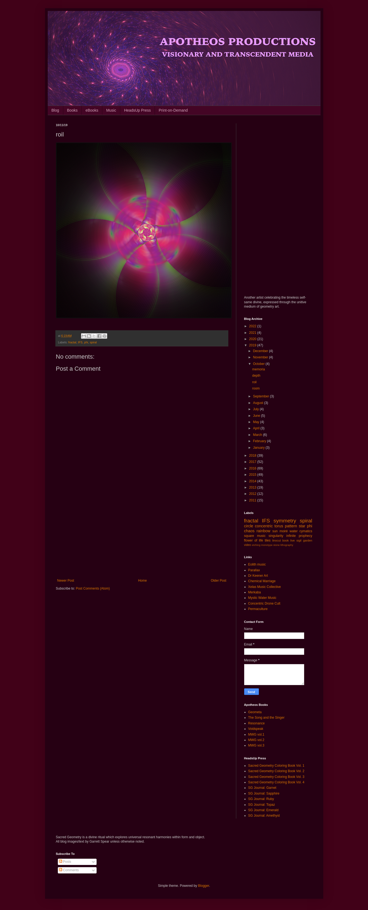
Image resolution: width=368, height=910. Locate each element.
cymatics (306, 531)
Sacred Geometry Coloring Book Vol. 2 (276, 771)
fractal (72, 342)
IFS (80, 342)
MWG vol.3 (256, 745)
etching (256, 544)
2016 (253, 468)
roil (254, 382)
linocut (276, 540)
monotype (267, 544)
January (259, 448)
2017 (253, 462)
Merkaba (254, 592)
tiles (267, 540)
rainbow (263, 531)
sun (274, 531)
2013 (253, 487)
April (256, 428)
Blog (55, 110)
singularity (275, 536)
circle (248, 526)
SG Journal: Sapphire (264, 793)
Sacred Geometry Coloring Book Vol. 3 (276, 777)
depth (256, 375)
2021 (253, 333)
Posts (65, 862)
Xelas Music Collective (264, 587)
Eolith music (257, 564)
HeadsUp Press (137, 110)
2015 (253, 475)
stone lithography (283, 544)
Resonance (256, 723)
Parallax (254, 570)
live (292, 540)
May (256, 422)
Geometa (255, 712)
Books (72, 110)
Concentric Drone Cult (264, 603)
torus (278, 526)
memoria (258, 369)
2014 (253, 481)
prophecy (305, 536)
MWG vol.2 (256, 740)
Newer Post (65, 580)
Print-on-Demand (173, 110)
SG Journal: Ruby (261, 799)
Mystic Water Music (262, 598)
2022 (253, 326)
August (258, 403)
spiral (93, 342)
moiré (284, 531)
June (257, 416)
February (260, 441)
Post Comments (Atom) (93, 588)
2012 (253, 494)
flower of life (253, 540)
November (261, 357)
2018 (253, 455)
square (249, 536)
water (294, 531)
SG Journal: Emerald (263, 810)
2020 (253, 339)
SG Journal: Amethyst (264, 815)
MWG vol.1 (256, 734)
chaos (249, 531)
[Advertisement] (142, 533)
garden (307, 540)
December (261, 351)
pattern (291, 526)
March (258, 435)
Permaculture (258, 609)
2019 (253, 345)
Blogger (203, 886)
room (255, 388)
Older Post (218, 580)
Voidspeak (255, 729)
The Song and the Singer (266, 717)
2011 (253, 500)
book (285, 540)
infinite (291, 536)
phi (86, 342)
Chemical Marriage (262, 581)
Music (111, 110)
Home (142, 580)
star (302, 526)
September (261, 396)
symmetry (285, 521)
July (256, 409)
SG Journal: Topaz (261, 805)
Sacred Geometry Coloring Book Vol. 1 (276, 766)
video (247, 544)
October (259, 364)
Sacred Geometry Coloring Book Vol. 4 (276, 782)
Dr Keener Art (258, 576)
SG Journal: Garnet (262, 788)
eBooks (91, 110)
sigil (298, 540)
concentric (264, 526)
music (261, 536)
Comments (69, 870)
